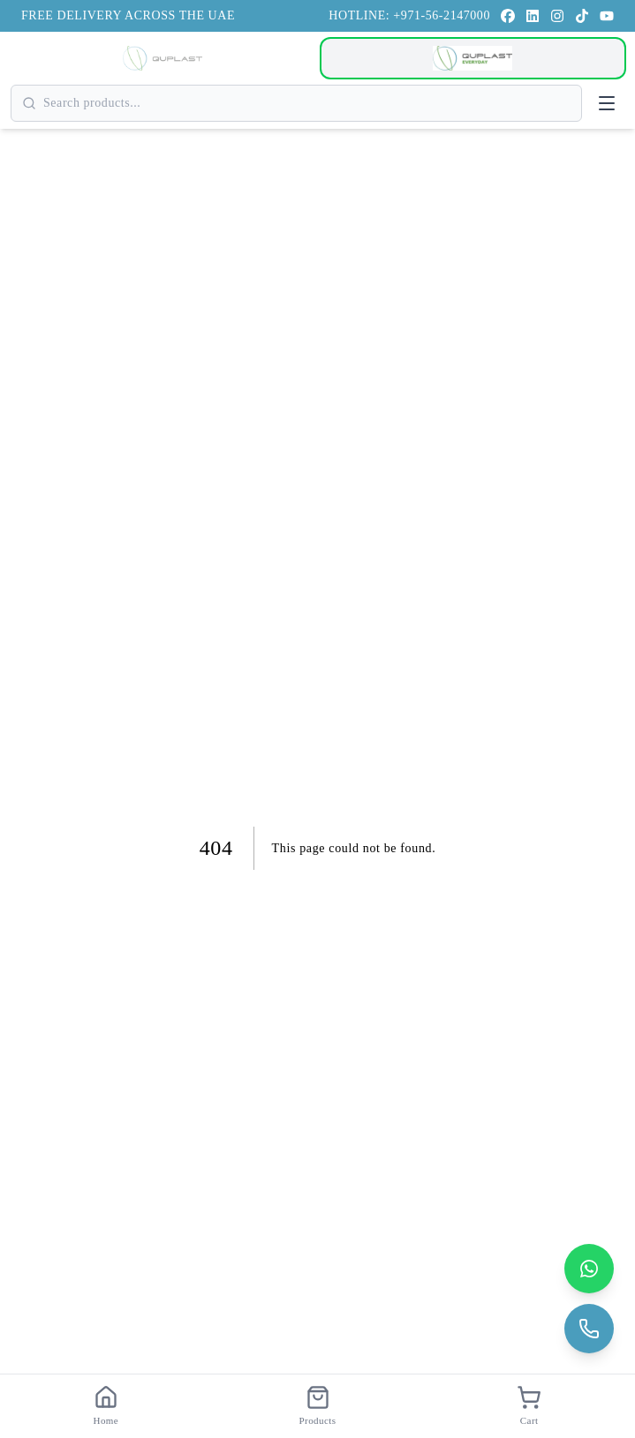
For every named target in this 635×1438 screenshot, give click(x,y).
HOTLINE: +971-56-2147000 (409, 15)
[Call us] (589, 1328)
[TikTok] (582, 16)
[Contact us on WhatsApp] (589, 1268)
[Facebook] (508, 16)
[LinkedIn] (532, 16)
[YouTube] (607, 16)
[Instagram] (557, 16)
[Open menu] (606, 103)
